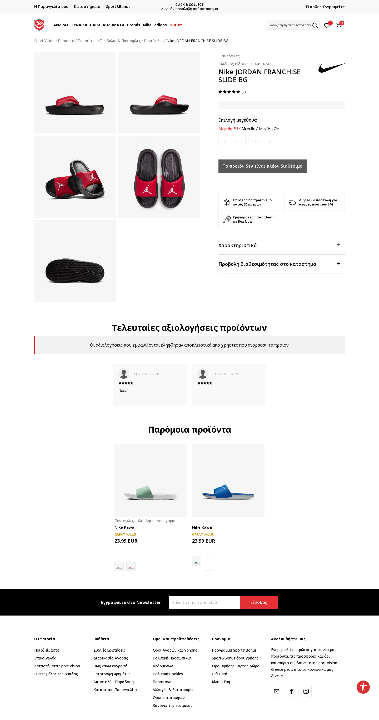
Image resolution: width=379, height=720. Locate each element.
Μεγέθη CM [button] (269, 129)
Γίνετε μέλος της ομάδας (56, 673)
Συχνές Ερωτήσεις (109, 650)
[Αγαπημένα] (327, 25)
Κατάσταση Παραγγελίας (115, 689)
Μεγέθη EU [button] (228, 129)
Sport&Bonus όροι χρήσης (235, 658)
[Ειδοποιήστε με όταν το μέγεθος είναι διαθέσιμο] (223, 141)
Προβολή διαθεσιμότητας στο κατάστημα (279, 263)
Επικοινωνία (45, 658)
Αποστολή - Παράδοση (113, 681)
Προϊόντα (66, 40)
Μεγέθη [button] (248, 129)
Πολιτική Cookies (168, 673)
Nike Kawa (124, 527)
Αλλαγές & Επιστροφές (173, 689)
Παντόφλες (153, 40)
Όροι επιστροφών (169, 697)
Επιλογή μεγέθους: (237, 120)
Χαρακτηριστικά (279, 244)
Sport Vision (44, 40)
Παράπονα (162, 681)
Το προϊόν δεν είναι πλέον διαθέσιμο (262, 166)
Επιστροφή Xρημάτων (112, 673)
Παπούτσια (87, 40)
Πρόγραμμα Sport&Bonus (234, 650)
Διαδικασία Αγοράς (110, 658)
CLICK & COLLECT (190, 5)
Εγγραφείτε (334, 6)
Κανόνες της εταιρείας (172, 705)
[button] (293, 25)
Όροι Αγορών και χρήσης (175, 650)
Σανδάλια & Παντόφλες (120, 40)
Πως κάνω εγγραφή (110, 665)
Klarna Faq (221, 681)
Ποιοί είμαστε (46, 650)
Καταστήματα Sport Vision (57, 665)
